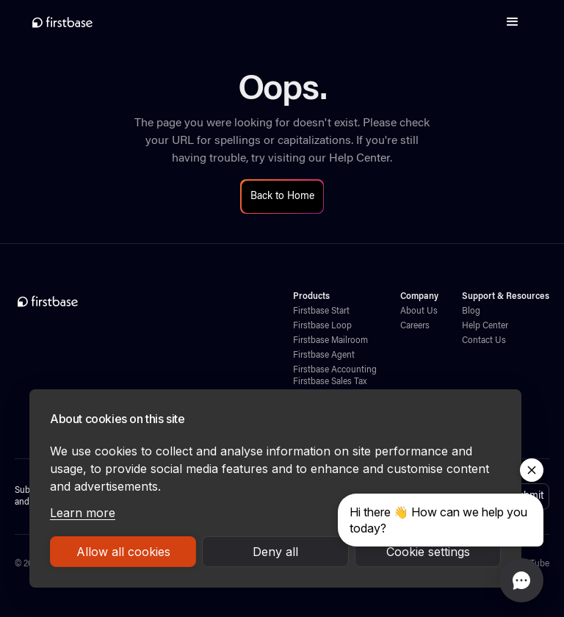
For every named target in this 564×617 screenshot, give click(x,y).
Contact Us (484, 340)
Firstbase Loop (322, 326)
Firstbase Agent (324, 355)
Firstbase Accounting (335, 370)
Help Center (359, 159)
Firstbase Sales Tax (329, 382)
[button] (513, 22)
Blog (471, 311)
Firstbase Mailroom (330, 340)
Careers (415, 326)
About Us (419, 311)
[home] (62, 22)
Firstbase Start (321, 311)
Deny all (275, 551)
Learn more (82, 512)
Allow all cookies (123, 551)
